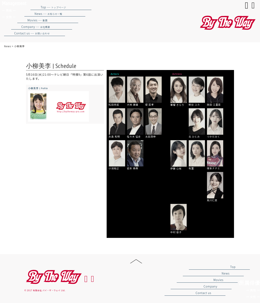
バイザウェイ (227, 23)
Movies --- (37, 20)
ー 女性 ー (253, 297)
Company (210, 286)
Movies (218, 280)
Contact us (203, 293)
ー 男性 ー (253, 290)
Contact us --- (32, 33)
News (226, 273)
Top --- (53, 7)
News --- (48, 14)
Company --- (35, 27)
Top (233, 267)
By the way (53, 277)
